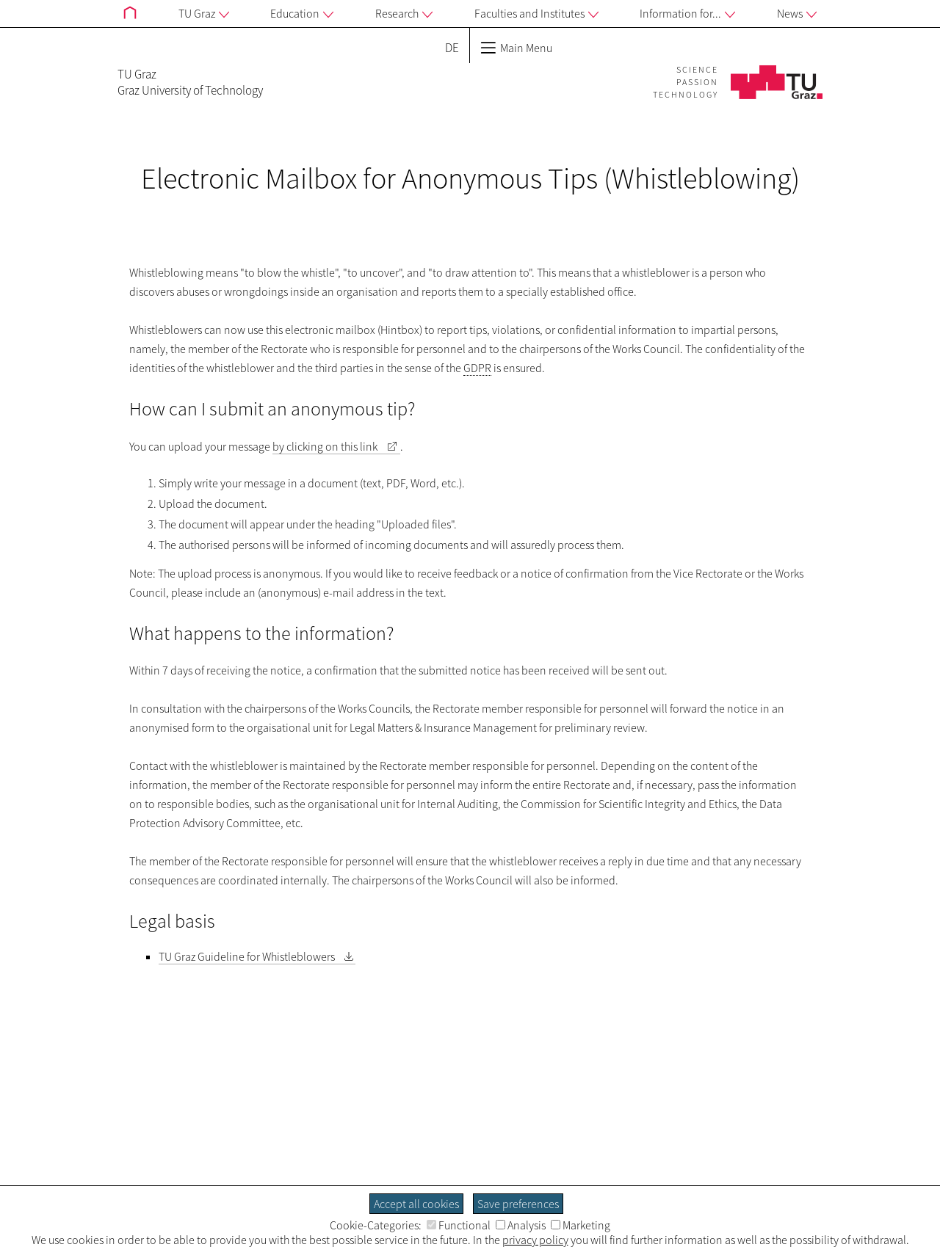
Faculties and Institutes (536, 14)
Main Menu (516, 47)
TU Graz (203, 14)
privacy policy (535, 1239)
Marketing (580, 1225)
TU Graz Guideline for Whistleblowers (247, 956)
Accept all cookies (416, 1203)
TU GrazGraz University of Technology (190, 82)
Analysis (521, 1225)
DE (452, 48)
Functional (459, 1225)
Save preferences (518, 1203)
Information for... (687, 14)
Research (404, 14)
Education (301, 14)
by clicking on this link (324, 446)
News (797, 14)
